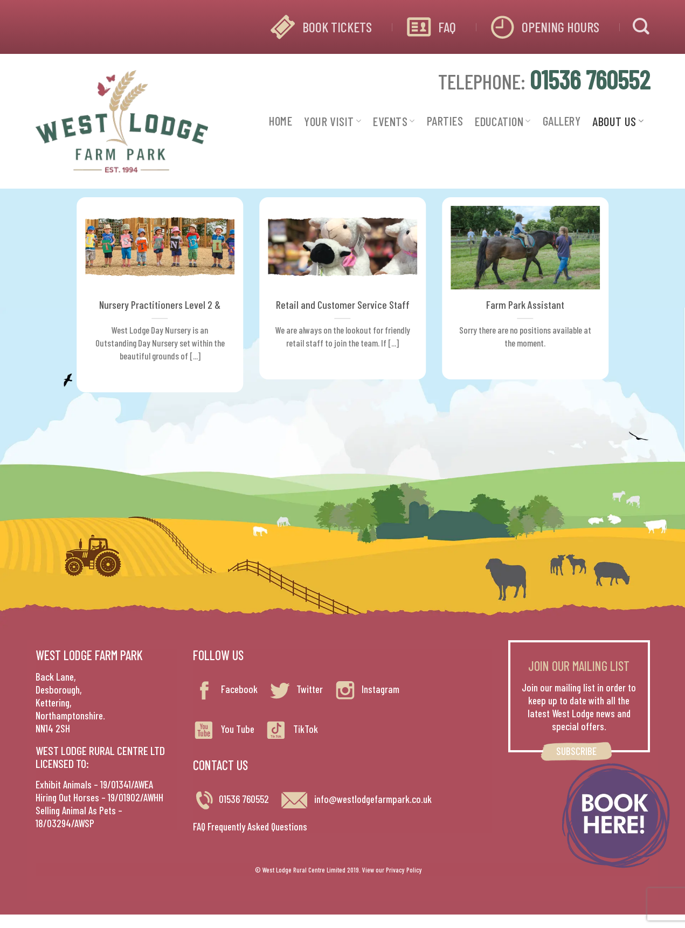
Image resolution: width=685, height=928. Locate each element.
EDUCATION (503, 121)
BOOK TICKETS (337, 26)
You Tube (223, 729)
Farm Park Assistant (525, 304)
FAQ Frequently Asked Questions (250, 826)
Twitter (295, 689)
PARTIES (445, 120)
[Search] (641, 26)
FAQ (447, 26)
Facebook (225, 689)
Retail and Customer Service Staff (343, 304)
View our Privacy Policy (392, 869)
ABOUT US (618, 121)
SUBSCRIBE (576, 751)
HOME (280, 120)
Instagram (366, 689)
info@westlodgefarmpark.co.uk (356, 799)
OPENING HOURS (560, 26)
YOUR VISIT (332, 121)
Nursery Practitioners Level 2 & (159, 304)
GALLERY (561, 120)
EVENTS (393, 121)
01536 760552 (244, 799)
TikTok (291, 729)
